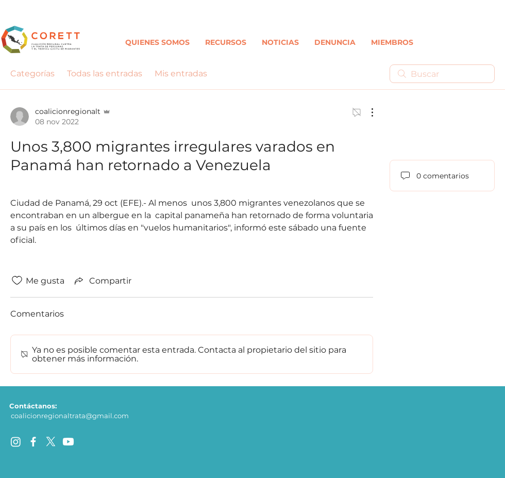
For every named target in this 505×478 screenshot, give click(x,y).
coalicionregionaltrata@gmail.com (70, 415)
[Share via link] (102, 280)
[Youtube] (68, 441)
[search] (442, 73)
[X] (50, 441)
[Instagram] (15, 441)
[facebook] (33, 441)
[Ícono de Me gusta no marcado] (17, 280)
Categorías (32, 73)
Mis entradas (181, 73)
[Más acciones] (367, 112)
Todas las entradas (104, 73)
